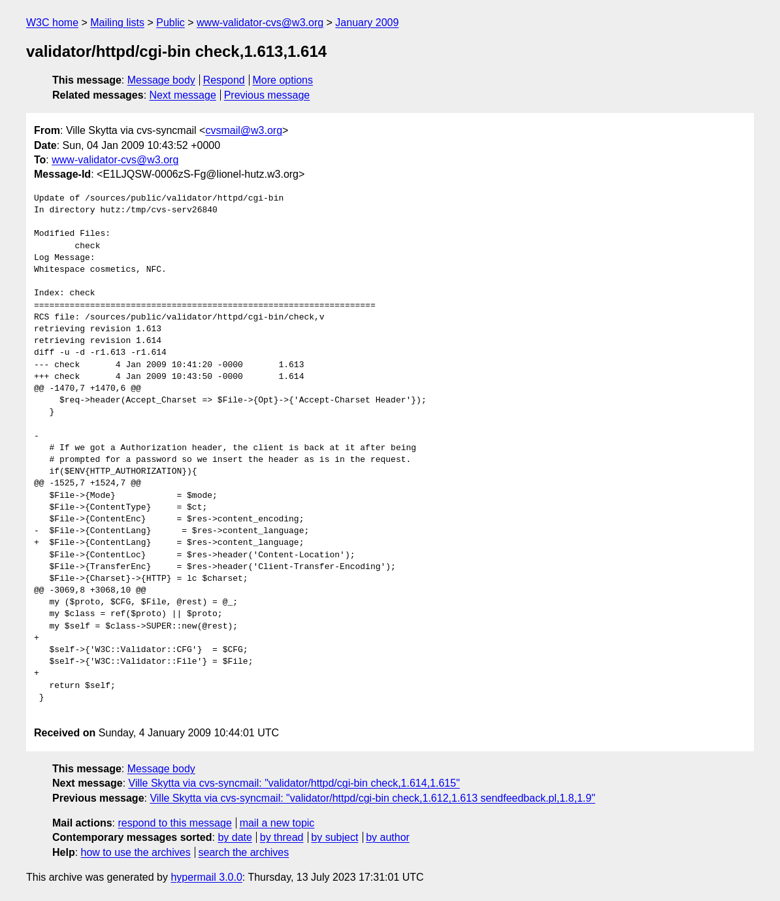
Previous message (267, 95)
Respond (224, 80)
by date (235, 837)
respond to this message (174, 822)
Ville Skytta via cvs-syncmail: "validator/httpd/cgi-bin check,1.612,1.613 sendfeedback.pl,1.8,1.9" (372, 798)
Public (170, 22)
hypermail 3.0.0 (206, 877)
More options (283, 80)
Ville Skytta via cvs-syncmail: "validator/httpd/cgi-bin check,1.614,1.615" (294, 783)
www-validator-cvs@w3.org (260, 22)
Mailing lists (117, 22)
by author (388, 837)
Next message (183, 95)
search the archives (244, 852)
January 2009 (366, 22)
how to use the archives (136, 852)
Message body (161, 80)
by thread (282, 837)
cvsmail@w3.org (243, 130)
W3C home (52, 22)
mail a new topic (277, 822)
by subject (334, 837)
